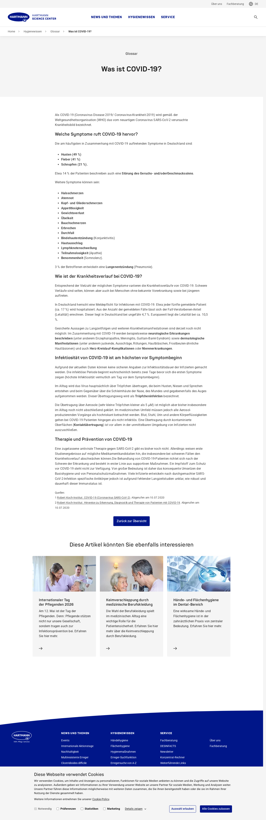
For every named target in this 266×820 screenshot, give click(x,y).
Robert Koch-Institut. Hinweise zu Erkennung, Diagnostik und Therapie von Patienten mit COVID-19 (118, 502)
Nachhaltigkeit (70, 751)
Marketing (113, 808)
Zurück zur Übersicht (131, 521)
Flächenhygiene (120, 746)
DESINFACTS (168, 746)
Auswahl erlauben (182, 808)
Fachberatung (235, 3)
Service (168, 17)
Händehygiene (119, 740)
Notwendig (45, 808)
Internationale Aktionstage (77, 746)
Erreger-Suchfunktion (123, 757)
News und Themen (106, 17)
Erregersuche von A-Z (123, 763)
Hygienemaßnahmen (123, 751)
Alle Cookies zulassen (216, 808)
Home (11, 31)
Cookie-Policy (100, 799)
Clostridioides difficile (74, 763)
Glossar (55, 31)
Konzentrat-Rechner (172, 757)
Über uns (216, 3)
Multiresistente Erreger (75, 757)
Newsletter (166, 751)
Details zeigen (133, 808)
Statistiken (91, 808)
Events (65, 740)
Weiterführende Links (173, 763)
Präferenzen (68, 808)
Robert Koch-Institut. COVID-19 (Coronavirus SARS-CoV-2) (93, 497)
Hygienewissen (141, 17)
